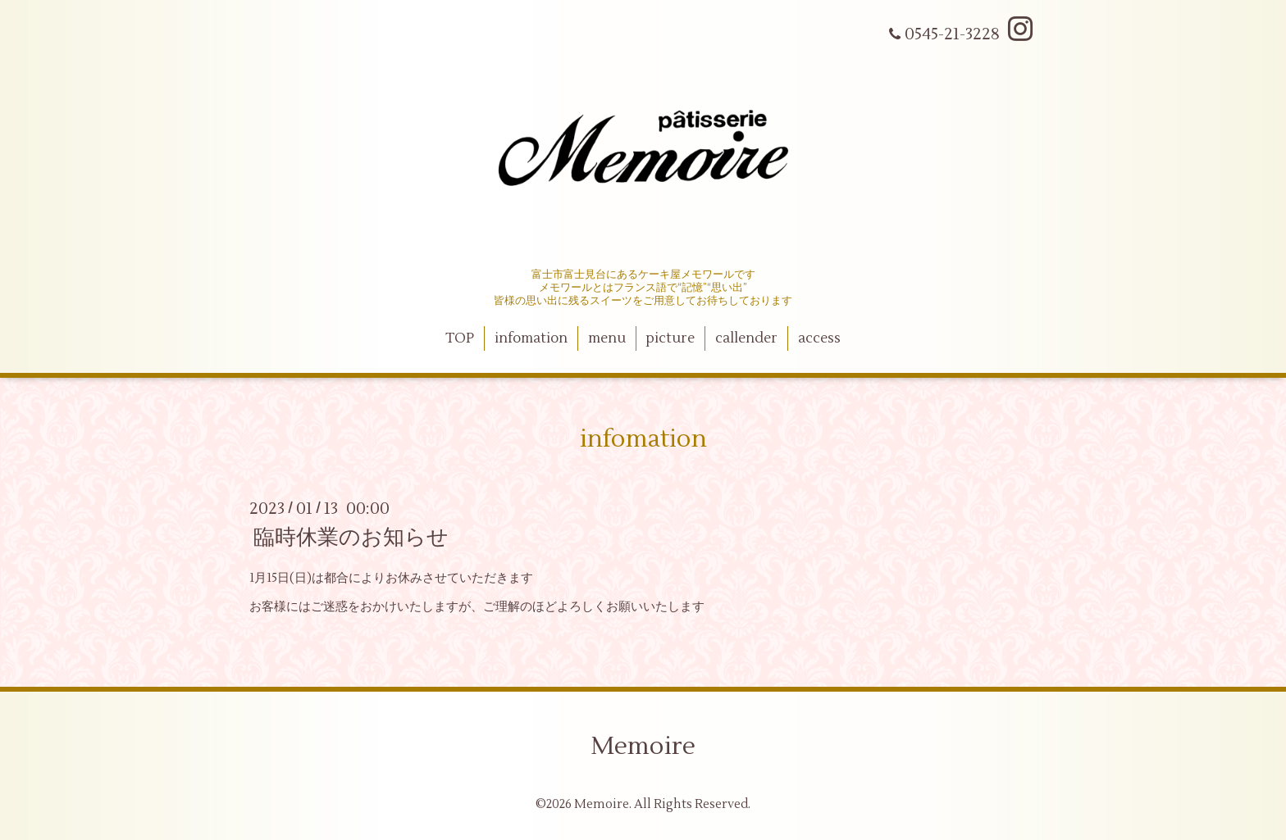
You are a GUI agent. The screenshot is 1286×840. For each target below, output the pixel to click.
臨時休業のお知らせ (351, 538)
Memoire (643, 746)
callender (746, 338)
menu (607, 338)
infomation (531, 338)
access (819, 338)
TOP (459, 338)
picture (670, 338)
